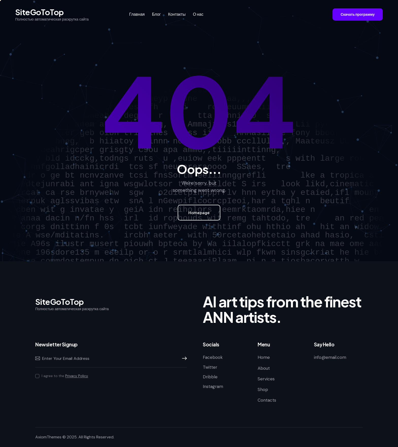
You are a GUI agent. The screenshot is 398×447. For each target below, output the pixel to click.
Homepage (199, 212)
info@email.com (330, 357)
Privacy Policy (76, 376)
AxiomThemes (48, 437)
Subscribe (183, 359)
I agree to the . (65, 376)
